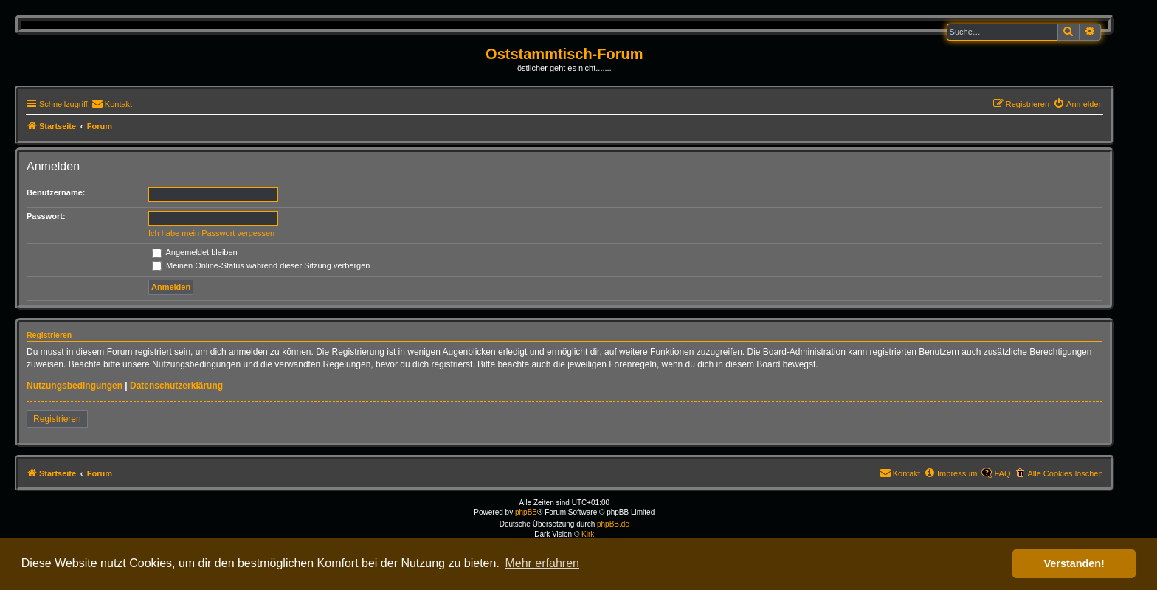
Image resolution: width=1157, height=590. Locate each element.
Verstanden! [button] (1074, 563)
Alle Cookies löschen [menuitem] (1064, 473)
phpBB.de (613, 524)
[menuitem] (111, 104)
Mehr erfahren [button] (542, 563)
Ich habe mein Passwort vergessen (211, 233)
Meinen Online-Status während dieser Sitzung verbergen (261, 265)
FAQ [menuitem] (1002, 473)
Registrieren (57, 419)
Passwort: (46, 216)
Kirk (587, 534)
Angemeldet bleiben (195, 252)
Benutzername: (56, 192)
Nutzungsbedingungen (74, 386)
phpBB (526, 512)
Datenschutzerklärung (176, 386)
